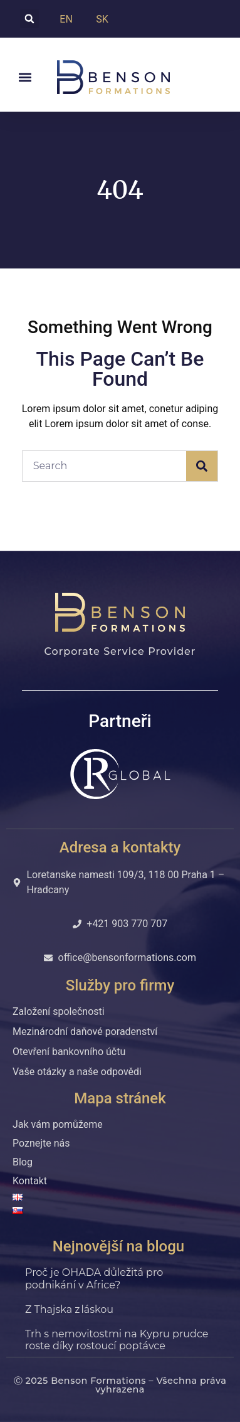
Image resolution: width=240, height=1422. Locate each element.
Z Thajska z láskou (70, 1309)
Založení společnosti (59, 1011)
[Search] (201, 466)
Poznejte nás (41, 1143)
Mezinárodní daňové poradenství (85, 1031)
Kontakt (30, 1181)
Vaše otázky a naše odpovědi (77, 1072)
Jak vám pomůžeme (58, 1124)
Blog (23, 1162)
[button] (29, 18)
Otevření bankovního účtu (69, 1052)
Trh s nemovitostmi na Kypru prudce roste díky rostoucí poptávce (116, 1340)
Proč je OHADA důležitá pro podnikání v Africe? (94, 1278)
